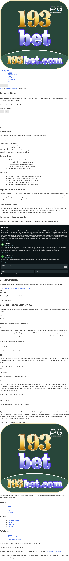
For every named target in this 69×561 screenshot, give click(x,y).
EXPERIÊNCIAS (12, 75)
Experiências (11, 508)
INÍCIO (10, 73)
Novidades (11, 512)
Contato (10, 522)
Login (1, 71)
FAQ (9, 81)
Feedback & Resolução (15, 539)
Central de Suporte (13, 520)
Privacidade (11, 524)
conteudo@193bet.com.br (54, 551)
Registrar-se (7, 71)
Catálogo (10, 510)
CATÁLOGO (11, 77)
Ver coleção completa (7, 288)
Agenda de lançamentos (23, 288)
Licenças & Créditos (14, 537)
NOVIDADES (11, 79)
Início (1, 88)
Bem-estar (11, 526)
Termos (10, 535)
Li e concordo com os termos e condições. (10, 273)
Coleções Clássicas (11, 88)
